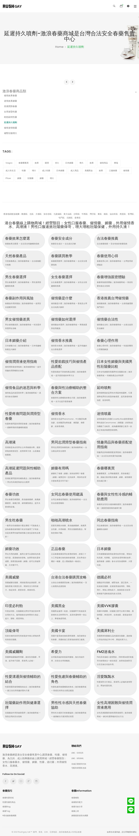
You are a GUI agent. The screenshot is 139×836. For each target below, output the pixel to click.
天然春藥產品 (17, 255)
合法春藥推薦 (109, 238)
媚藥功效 (13, 548)
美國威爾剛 (15, 651)
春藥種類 (75, 796)
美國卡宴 (59, 629)
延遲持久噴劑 (10, 122)
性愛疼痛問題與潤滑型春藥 (23, 415)
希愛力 (57, 651)
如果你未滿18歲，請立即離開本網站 (122, 831)
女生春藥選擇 (63, 277)
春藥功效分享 (77, 805)
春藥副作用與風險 (21, 298)
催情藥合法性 (109, 319)
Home (59, 47)
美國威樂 (13, 576)
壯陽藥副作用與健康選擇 (23, 704)
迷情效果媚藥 (10, 100)
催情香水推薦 (63, 340)
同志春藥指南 (109, 519)
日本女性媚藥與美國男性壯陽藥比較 (115, 363)
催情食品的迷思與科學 (23, 389)
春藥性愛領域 (8, 796)
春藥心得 (75, 810)
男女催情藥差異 (19, 319)
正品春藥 (59, 548)
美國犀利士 (107, 629)
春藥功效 (13, 493)
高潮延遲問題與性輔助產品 (23, 470)
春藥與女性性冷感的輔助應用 (115, 496)
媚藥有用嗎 (61, 467)
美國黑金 (59, 605)
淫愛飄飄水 (107, 675)
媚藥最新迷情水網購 (79, 814)
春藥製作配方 (77, 801)
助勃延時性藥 (10, 117)
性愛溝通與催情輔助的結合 (23, 678)
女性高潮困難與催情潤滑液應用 (115, 704)
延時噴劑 (105, 387)
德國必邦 (105, 576)
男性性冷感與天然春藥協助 (69, 704)
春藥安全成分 (63, 238)
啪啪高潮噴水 (63, 519)
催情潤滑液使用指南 (23, 361)
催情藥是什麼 (63, 298)
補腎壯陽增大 (10, 133)
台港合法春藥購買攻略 (69, 578)
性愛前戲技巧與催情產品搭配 (69, 363)
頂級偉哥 (13, 629)
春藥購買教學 (63, 255)
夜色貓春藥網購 (9, 814)
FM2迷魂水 (107, 651)
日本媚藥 (105, 548)
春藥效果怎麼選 (19, 238)
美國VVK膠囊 (109, 605)
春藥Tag (6, 810)
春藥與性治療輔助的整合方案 (69, 389)
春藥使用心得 (109, 255)
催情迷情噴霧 (10, 127)
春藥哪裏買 (107, 467)
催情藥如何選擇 (65, 319)
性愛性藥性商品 (8, 801)
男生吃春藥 (15, 519)
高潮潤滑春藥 (10, 106)
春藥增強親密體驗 (113, 277)
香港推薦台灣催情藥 (115, 298)
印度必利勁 (15, 605)
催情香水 (59, 413)
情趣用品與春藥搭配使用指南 (115, 444)
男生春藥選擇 (17, 277)
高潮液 (11, 441)
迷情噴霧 (105, 413)
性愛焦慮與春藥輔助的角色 (69, 678)
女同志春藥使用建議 (69, 493)
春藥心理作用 (109, 340)
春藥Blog (6, 805)
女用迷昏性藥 (10, 111)
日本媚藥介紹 (17, 340)
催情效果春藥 (10, 95)
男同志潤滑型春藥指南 (69, 444)
